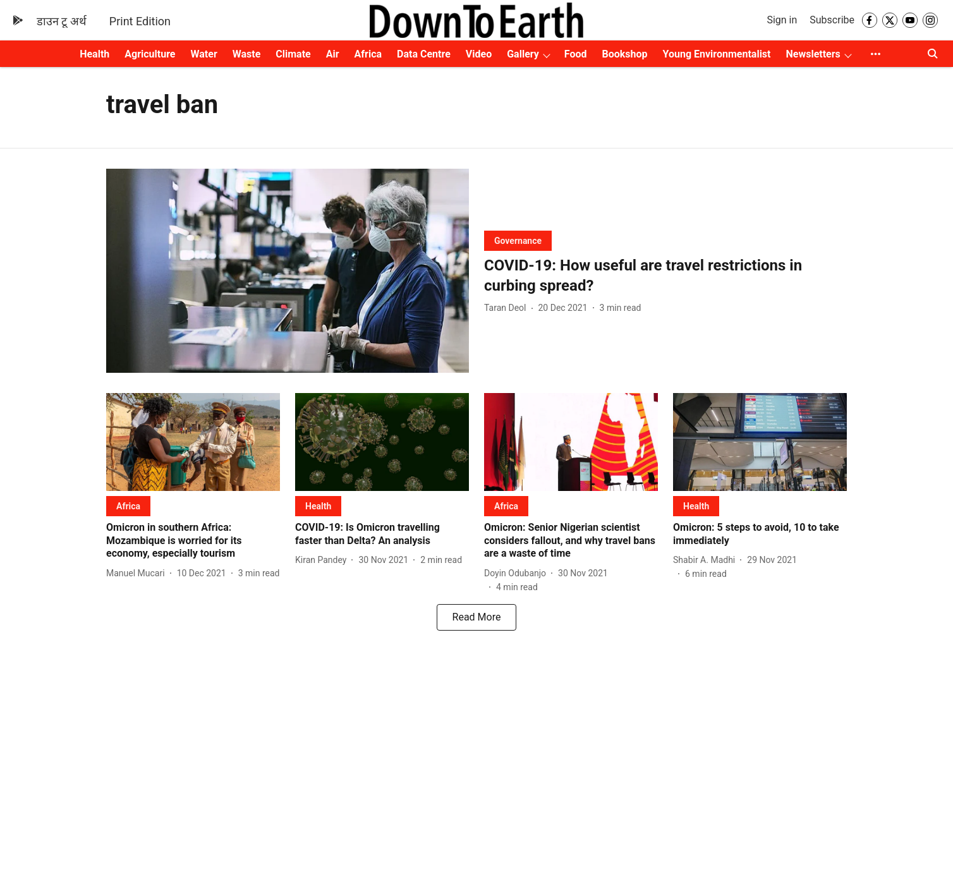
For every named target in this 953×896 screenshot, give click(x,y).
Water (204, 54)
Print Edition (140, 21)
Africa (368, 54)
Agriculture (149, 54)
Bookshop (625, 54)
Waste (247, 54)
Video (479, 54)
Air (332, 54)
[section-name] (518, 240)
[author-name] (507, 308)
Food (575, 54)
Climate (293, 54)
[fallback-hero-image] (287, 271)
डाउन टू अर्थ (62, 21)
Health (94, 54)
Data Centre (424, 54)
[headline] (665, 275)
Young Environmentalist (717, 54)
